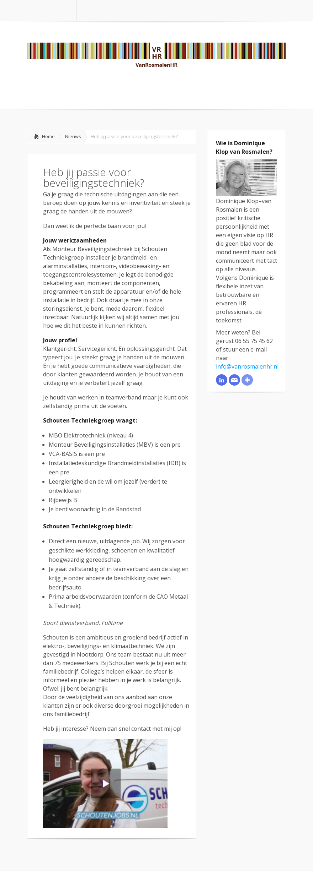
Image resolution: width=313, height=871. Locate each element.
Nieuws (73, 136)
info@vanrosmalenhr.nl (247, 366)
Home (48, 136)
